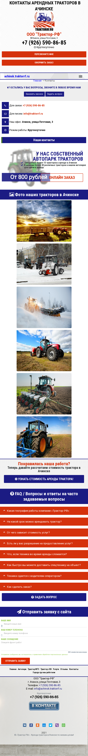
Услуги (56, 669)
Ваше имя (6, 620)
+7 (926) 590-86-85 (44, 42)
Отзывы (64, 669)
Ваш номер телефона (12, 630)
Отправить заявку (15, 661)
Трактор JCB (46, 669)
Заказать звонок (34, 94)
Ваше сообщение (9, 639)
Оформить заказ (44, 62)
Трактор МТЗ (33, 669)
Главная (13, 669)
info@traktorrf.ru (33, 113)
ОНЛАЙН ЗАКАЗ (62, 177)
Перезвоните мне (44, 54)
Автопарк (22, 669)
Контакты (73, 669)
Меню (80, 75)
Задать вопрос (54, 94)
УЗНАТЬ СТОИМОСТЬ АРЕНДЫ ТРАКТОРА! (44, 479)
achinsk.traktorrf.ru (17, 76)
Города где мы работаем (44, 672)
